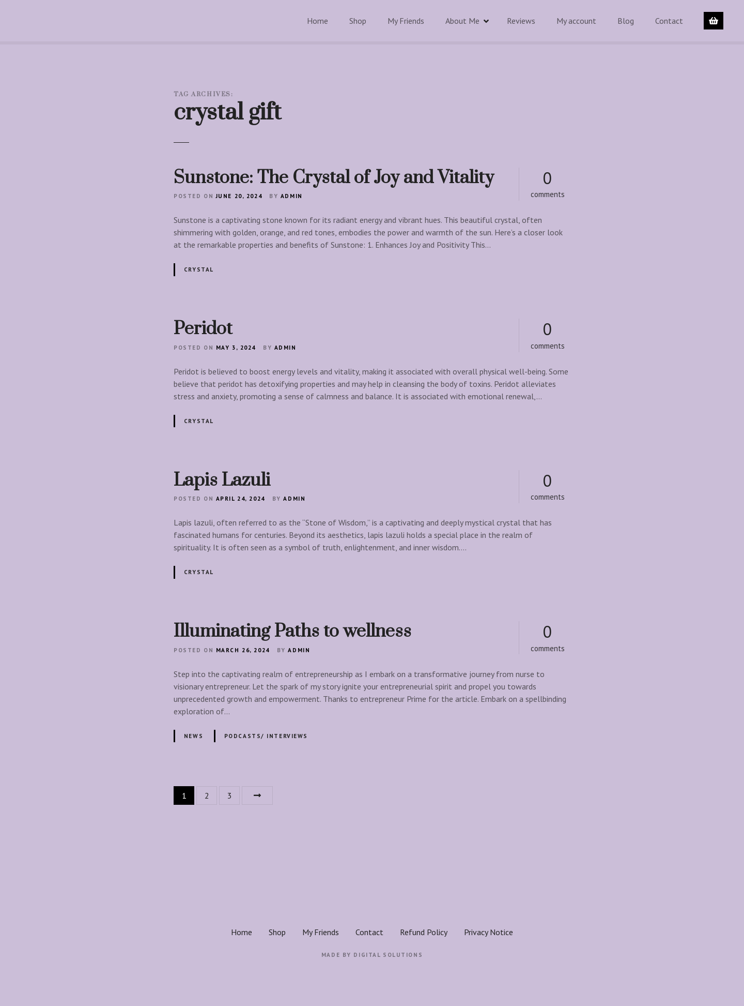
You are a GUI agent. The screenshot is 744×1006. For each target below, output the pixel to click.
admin (292, 196)
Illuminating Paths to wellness (292, 631)
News (193, 736)
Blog (625, 21)
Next (257, 795)
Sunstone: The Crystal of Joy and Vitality (334, 178)
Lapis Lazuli (222, 480)
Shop (357, 21)
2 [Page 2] (207, 795)
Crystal (199, 269)
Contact (669, 21)
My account (576, 21)
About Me (462, 21)
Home (317, 21)
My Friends (406, 21)
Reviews (521, 21)
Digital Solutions (388, 954)
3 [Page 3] (229, 795)
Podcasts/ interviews (266, 736)
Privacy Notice (488, 932)
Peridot (203, 329)
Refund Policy (423, 932)
